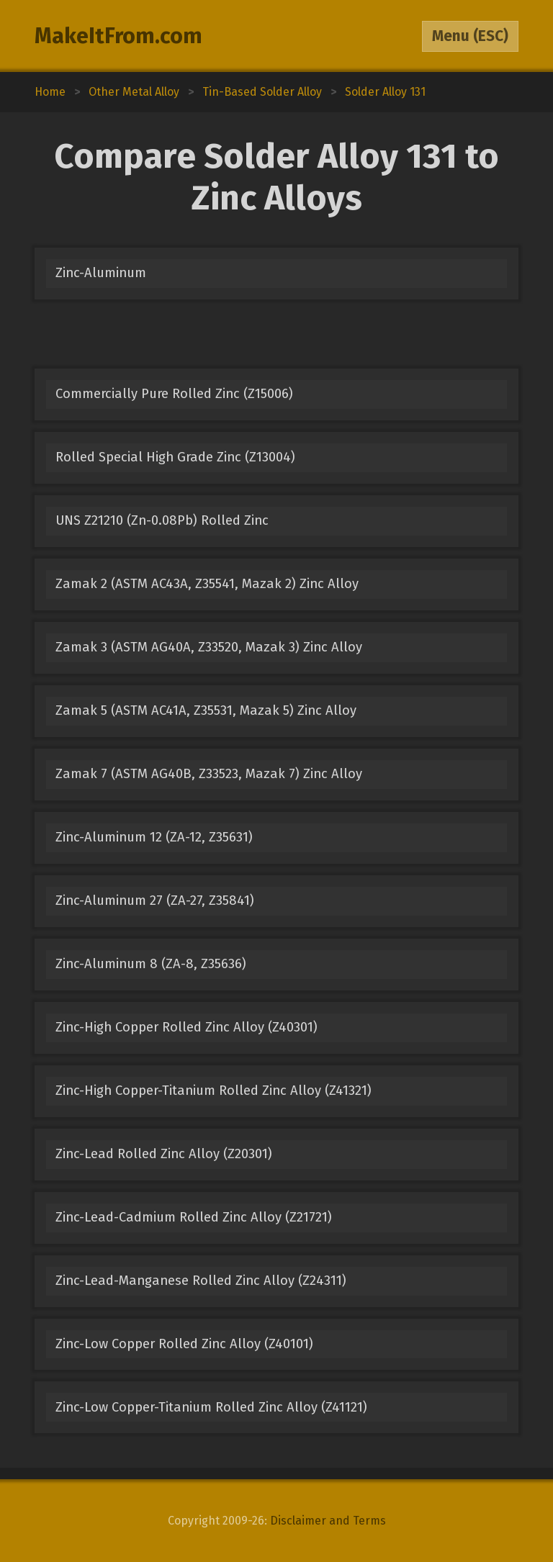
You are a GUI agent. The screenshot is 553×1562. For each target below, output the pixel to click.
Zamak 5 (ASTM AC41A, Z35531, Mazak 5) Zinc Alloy (205, 710)
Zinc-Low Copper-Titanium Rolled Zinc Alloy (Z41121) (211, 1407)
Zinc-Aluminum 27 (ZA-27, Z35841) (154, 900)
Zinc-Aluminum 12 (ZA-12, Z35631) (154, 837)
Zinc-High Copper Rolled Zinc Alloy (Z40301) (186, 1027)
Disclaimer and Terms (328, 1520)
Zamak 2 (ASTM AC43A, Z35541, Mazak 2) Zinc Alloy (207, 584)
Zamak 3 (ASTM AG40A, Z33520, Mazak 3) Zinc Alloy (208, 647)
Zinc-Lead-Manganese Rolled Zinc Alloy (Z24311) (200, 1280)
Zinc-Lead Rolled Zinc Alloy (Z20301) (163, 1154)
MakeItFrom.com (118, 36)
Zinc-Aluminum (100, 273)
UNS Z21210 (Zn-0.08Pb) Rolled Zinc (162, 520)
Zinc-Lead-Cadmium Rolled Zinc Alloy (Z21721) (193, 1217)
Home (50, 92)
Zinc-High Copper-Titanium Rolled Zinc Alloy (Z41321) (213, 1090)
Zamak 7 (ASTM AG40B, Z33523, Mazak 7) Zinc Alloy (208, 774)
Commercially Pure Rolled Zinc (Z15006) (174, 394)
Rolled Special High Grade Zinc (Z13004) (175, 457)
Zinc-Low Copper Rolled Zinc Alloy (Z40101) (184, 1344)
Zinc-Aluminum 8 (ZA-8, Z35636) (150, 964)
